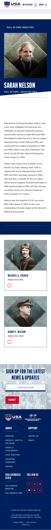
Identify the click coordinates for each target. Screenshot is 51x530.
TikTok (40, 490)
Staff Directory (12, 455)
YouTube (29, 490)
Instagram (40, 484)
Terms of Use (30, 522)
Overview (9, 436)
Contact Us (33, 436)
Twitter (34, 484)
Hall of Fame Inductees (20, 27)
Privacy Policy (18, 522)
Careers (9, 467)
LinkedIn (34, 490)
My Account (30, 4)
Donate (31, 440)
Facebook (29, 484)
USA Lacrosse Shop (14, 493)
